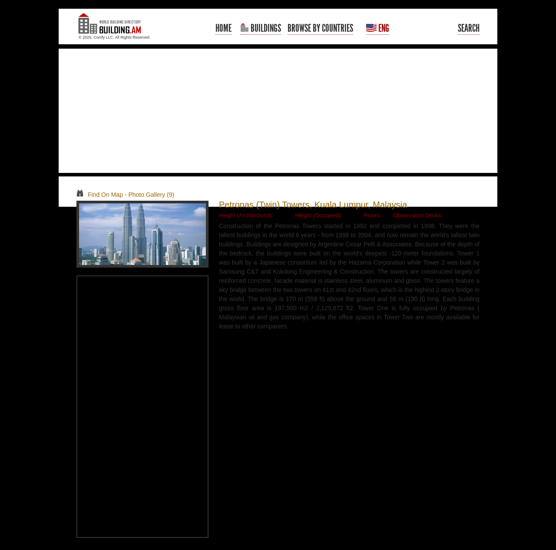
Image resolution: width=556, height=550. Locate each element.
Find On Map (99, 194)
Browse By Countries (320, 28)
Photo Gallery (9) (151, 194)
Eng (377, 28)
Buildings (260, 28)
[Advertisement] (278, 111)
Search (469, 28)
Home (223, 28)
